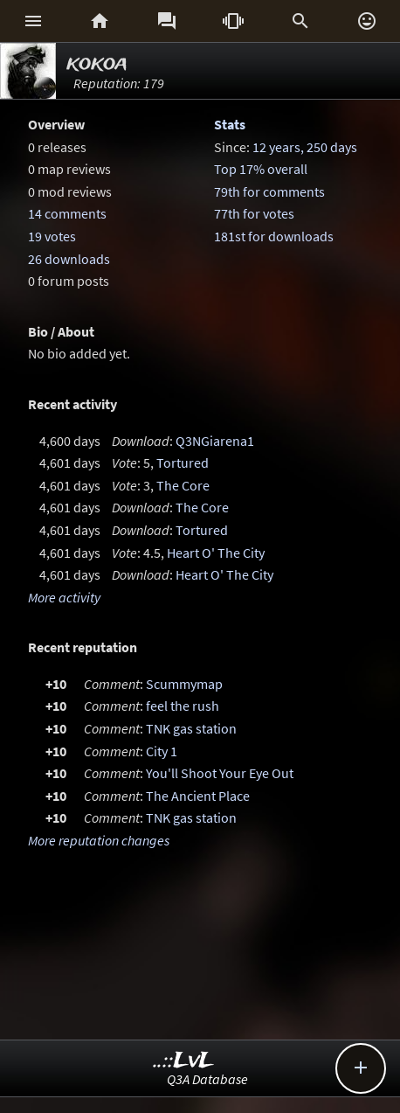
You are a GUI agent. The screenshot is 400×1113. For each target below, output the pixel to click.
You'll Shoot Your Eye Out (219, 773)
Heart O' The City (216, 552)
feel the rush (182, 705)
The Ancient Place (198, 795)
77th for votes (254, 213)
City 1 (161, 751)
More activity (64, 597)
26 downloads (69, 259)
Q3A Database (207, 1079)
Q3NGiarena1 (215, 440)
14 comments (67, 213)
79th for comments (269, 191)
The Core (183, 485)
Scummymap (184, 683)
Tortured (182, 462)
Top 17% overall (260, 168)
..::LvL (184, 1061)
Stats (229, 124)
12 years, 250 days (304, 147)
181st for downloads (274, 236)
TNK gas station (191, 728)
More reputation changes (98, 840)
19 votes (52, 236)
